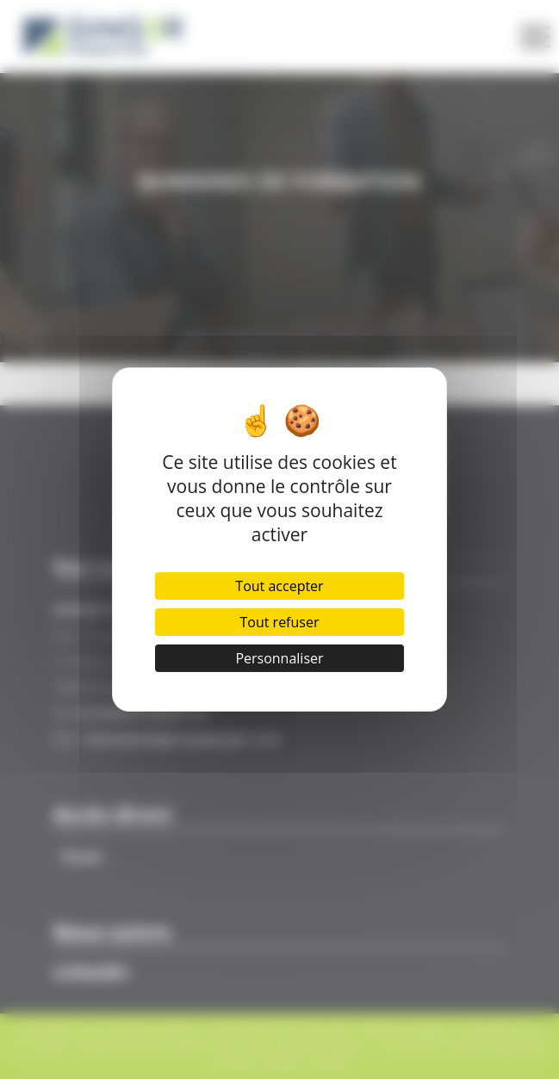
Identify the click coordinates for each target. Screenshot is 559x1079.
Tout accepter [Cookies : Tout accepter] (279, 585)
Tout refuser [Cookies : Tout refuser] (279, 622)
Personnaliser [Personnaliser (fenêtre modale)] (279, 658)
